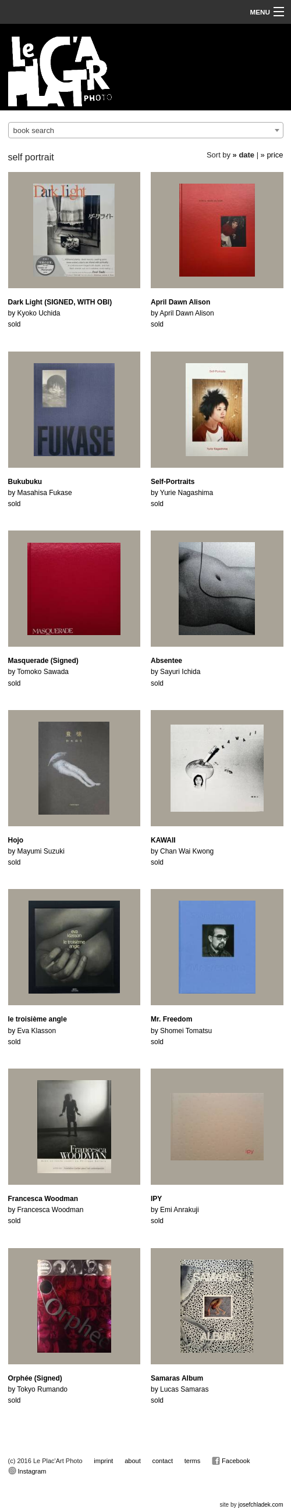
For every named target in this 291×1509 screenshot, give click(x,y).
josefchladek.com (260, 1504)
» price (272, 154)
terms (192, 1460)
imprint (103, 1460)
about (133, 1460)
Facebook (231, 1461)
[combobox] (145, 130)
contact (162, 1460)
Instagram (27, 1471)
